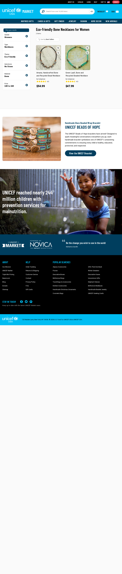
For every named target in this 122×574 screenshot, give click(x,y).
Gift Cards (29, 289)
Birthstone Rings (58, 278)
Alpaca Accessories (59, 267)
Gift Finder (59, 21)
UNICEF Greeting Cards (96, 293)
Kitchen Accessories (60, 286)
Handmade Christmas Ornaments (64, 289)
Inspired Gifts (27, 21)
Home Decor (96, 21)
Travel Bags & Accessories (62, 282)
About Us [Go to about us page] (71, 2)
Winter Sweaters (93, 271)
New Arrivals (111, 21)
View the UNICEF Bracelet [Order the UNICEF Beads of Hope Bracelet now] (80, 153)
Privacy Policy (30, 282)
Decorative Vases (94, 274)
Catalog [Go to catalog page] (80, 2)
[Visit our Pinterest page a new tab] (30, 301)
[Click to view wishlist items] (103, 11)
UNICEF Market (7, 271)
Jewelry (72, 21)
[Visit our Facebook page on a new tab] (21, 301)
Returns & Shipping (32, 271)
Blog (4, 282)
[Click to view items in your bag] (115, 11)
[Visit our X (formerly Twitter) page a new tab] (26, 301)
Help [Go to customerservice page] (95, 2)
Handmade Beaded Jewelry (97, 289)
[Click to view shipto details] (105, 1)
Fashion (83, 21)
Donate (4, 286)
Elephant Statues (94, 282)
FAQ (27, 286)
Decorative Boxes (59, 274)
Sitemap (5, 289)
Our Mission (6, 267)
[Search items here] (64, 11)
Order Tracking (31, 267)
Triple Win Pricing (8, 274)
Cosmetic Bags (58, 293)
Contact (28, 278)
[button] (58, 48)
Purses (55, 271)
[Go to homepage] (18, 11)
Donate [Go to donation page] (116, 2)
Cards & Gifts (44, 21)
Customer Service (32, 274)
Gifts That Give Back (95, 267)
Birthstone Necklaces (95, 286)
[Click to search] (91, 11)
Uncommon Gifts (94, 278)
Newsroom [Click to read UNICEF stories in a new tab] (6, 278)
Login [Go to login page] (88, 2)
